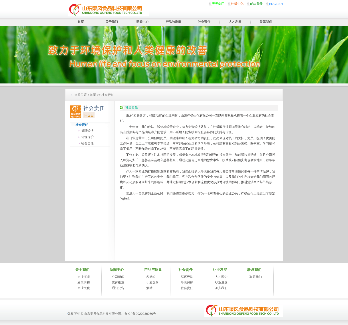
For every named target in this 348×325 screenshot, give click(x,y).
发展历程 (83, 282)
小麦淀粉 (152, 282)
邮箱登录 (256, 4)
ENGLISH (276, 4)
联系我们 (266, 22)
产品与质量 (173, 22)
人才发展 (235, 22)
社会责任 (204, 22)
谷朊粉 (151, 277)
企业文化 (83, 288)
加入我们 (221, 288)
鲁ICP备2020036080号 (140, 313)
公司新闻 (118, 277)
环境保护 (87, 137)
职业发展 (221, 282)
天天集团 (218, 4)
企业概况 (83, 277)
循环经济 (87, 131)
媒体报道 (118, 282)
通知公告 (118, 288)
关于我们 (111, 22)
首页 (81, 22)
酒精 (149, 288)
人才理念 (221, 277)
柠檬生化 (237, 4)
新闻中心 (142, 22)
